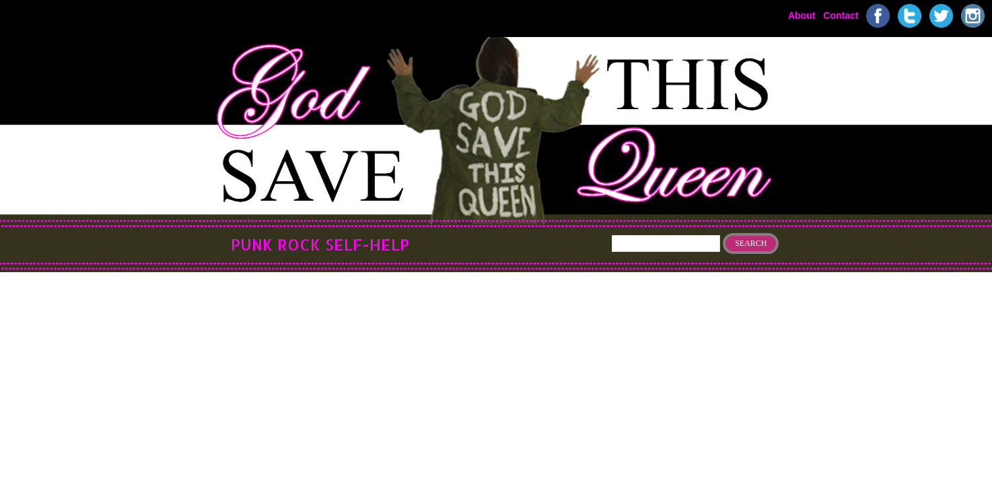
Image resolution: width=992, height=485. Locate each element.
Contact (840, 14)
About (801, 14)
